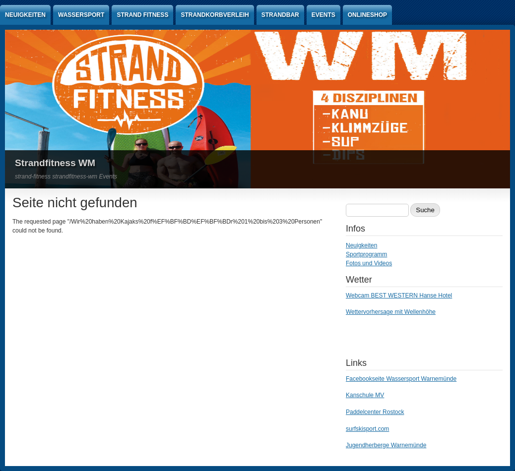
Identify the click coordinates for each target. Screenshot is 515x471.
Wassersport (81, 14)
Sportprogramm (366, 254)
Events (323, 14)
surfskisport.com (367, 428)
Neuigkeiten (25, 14)
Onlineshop (367, 14)
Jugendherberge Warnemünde (386, 445)
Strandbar (280, 14)
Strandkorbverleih (215, 14)
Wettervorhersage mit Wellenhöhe (391, 311)
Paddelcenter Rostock (375, 412)
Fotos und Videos (369, 263)
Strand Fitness (142, 14)
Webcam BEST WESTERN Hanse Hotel (399, 295)
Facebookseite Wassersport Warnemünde (401, 378)
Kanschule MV (365, 395)
